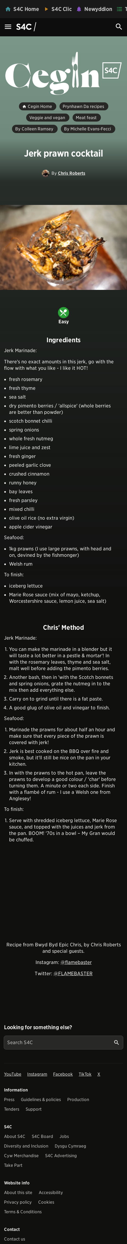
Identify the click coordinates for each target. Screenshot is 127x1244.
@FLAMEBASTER (73, 973)
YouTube (12, 1074)
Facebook (63, 1074)
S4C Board (42, 1136)
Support (34, 1109)
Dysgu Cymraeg (70, 1146)
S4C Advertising (61, 1155)
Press (9, 1099)
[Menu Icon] (8, 27)
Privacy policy (18, 1202)
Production (78, 1099)
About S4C (14, 1136)
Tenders (11, 1109)
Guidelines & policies (41, 1099)
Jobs (64, 1136)
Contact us (14, 1239)
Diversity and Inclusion (26, 1146)
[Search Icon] (119, 26)
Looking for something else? (38, 1027)
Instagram (37, 1074)
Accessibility (51, 1192)
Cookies (46, 1202)
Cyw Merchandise (21, 1155)
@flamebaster (76, 962)
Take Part (13, 1165)
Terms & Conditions (23, 1211)
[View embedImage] (63, 247)
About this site (18, 1192)
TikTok (85, 1074)
